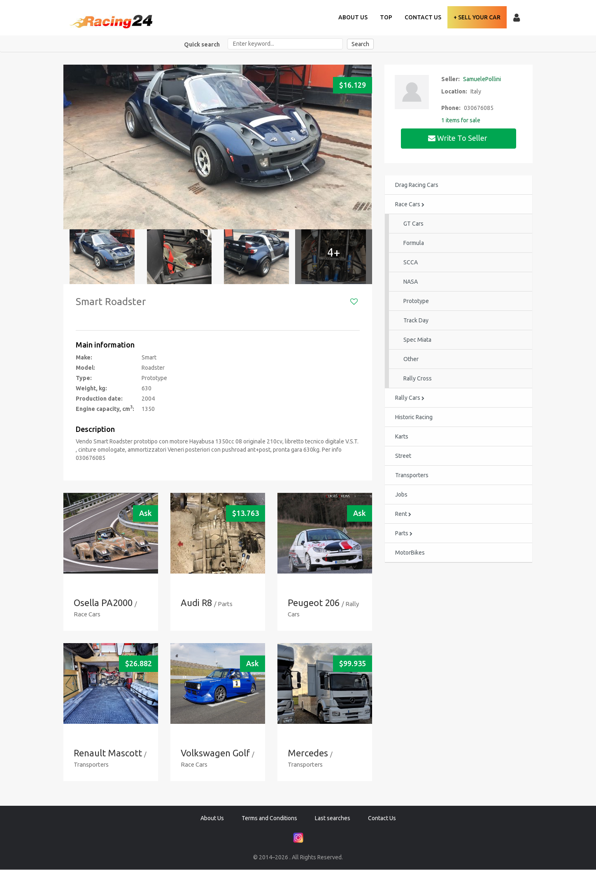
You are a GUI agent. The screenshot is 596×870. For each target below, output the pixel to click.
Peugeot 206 (314, 603)
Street (403, 456)
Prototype (416, 301)
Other (411, 359)
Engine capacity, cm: (105, 408)
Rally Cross (417, 379)
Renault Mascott (108, 753)
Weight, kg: (91, 388)
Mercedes (308, 753)
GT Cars (413, 224)
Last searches (332, 818)
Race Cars (409, 204)
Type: (84, 378)
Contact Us (423, 17)
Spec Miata (417, 340)
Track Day (415, 320)
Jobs (401, 495)
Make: (84, 357)
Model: (85, 367)
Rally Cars (409, 398)
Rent (403, 514)
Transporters (411, 475)
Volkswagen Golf (215, 753)
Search (360, 44)
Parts (403, 533)
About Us (353, 17)
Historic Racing (414, 417)
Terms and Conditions (269, 818)
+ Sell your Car (477, 17)
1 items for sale (460, 120)
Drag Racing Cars (416, 185)
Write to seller (458, 138)
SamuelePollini (482, 79)
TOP (386, 17)
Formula (413, 243)
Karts (401, 437)
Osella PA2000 (103, 603)
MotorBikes (410, 553)
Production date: (99, 398)
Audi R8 (196, 603)
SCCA (410, 262)
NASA (410, 282)
